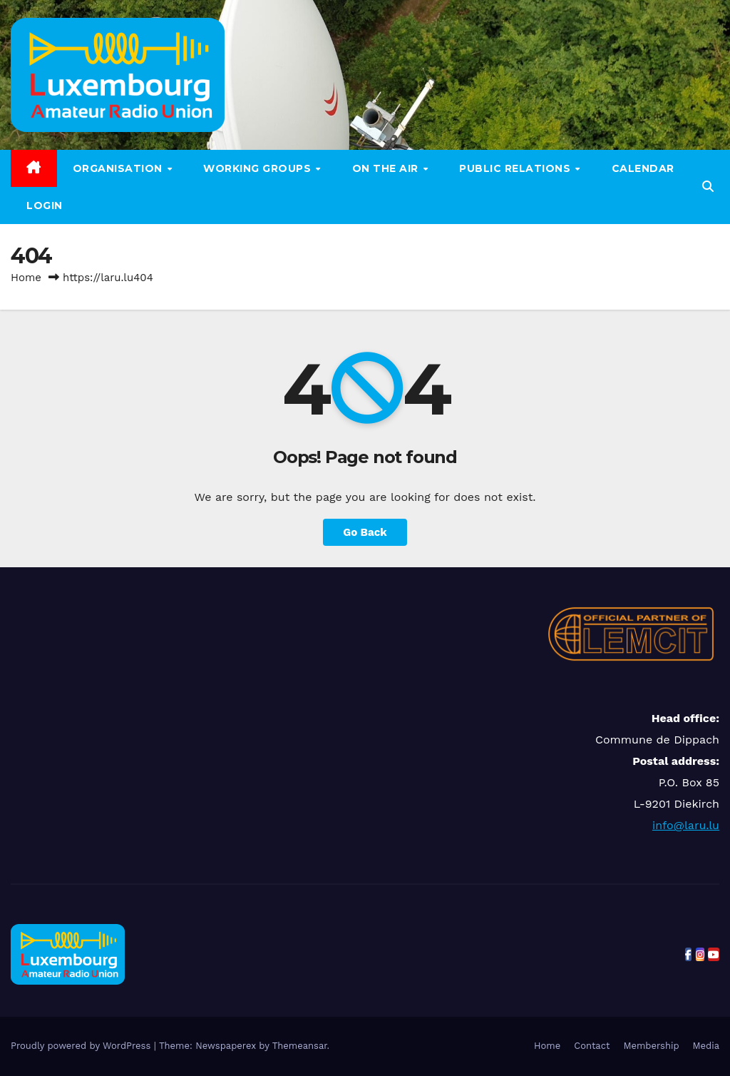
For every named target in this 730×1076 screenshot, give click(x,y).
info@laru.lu (685, 825)
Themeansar (299, 1045)
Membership (651, 1045)
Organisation (119, 168)
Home (26, 277)
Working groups (258, 168)
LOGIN (44, 205)
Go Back (365, 532)
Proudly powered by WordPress (82, 1045)
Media (706, 1045)
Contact (592, 1045)
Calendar (643, 168)
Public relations (516, 168)
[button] (708, 186)
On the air (387, 168)
